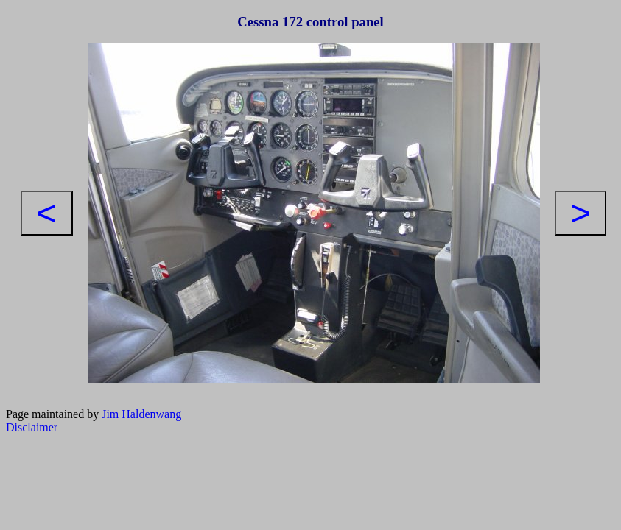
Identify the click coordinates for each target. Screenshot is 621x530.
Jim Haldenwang (141, 414)
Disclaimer (31, 427)
